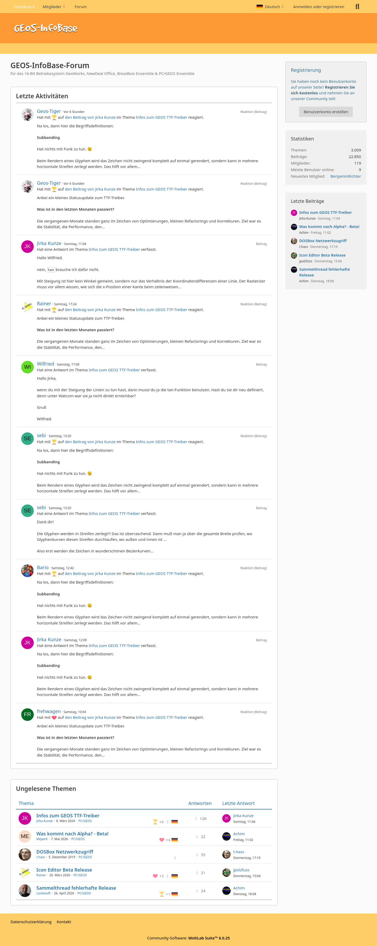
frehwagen (49, 711)
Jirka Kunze (49, 243)
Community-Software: (188, 937)
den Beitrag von (90, 117)
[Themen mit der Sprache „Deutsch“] (174, 821)
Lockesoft (43, 893)
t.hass (40, 857)
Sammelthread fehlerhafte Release (76, 888)
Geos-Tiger (49, 111)
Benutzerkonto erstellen (326, 111)
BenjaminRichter (345, 176)
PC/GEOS (85, 821)
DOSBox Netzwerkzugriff (64, 852)
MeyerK (42, 839)
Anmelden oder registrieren (318, 6)
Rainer (44, 303)
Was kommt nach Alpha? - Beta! (72, 833)
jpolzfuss (241, 869)
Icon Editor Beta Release (64, 870)
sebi (41, 435)
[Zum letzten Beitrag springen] (226, 818)
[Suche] (357, 6)
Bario (43, 567)
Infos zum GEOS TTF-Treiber (161, 117)
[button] (271, 6)
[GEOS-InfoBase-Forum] (188, 28)
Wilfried (45, 364)
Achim (239, 833)
